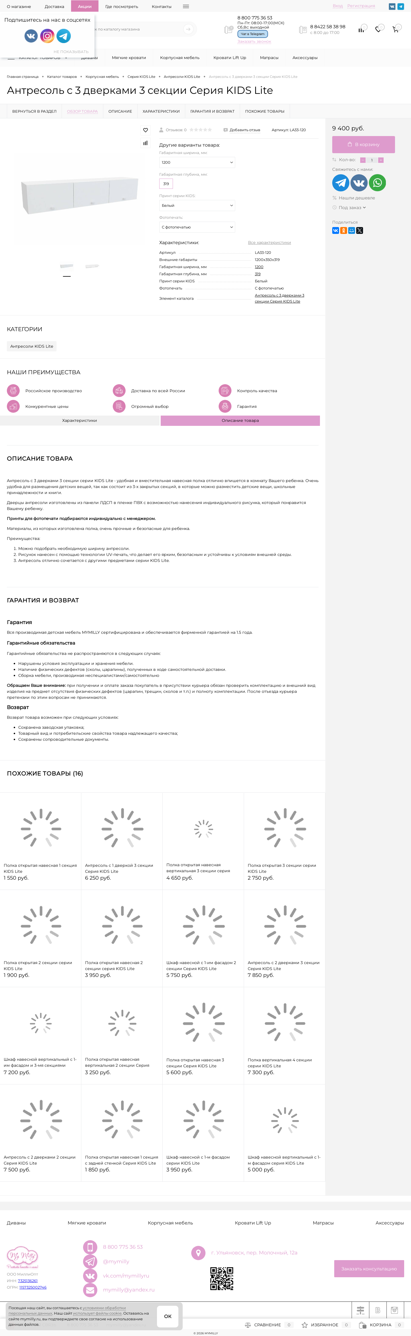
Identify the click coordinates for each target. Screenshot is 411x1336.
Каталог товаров (39, 57)
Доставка (54, 6)
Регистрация (361, 5)
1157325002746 (33, 1287)
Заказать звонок (254, 41)
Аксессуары (305, 57)
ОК (167, 1316)
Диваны (89, 57)
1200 (259, 266)
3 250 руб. (122, 1075)
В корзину (364, 144)
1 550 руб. (40, 880)
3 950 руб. (122, 977)
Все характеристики (269, 242)
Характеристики (79, 420)
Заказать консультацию (369, 1269)
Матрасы (269, 57)
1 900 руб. (40, 977)
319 (166, 183)
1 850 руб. (122, 1172)
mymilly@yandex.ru (129, 1290)
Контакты (162, 6)
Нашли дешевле (353, 198)
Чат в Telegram (253, 34)
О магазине (19, 6)
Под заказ (346, 207)
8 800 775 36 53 (254, 18)
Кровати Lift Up (229, 57)
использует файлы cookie (97, 1313)
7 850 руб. (284, 977)
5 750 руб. (203, 977)
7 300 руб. (284, 1075)
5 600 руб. (203, 1075)
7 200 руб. (40, 1075)
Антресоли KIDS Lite (31, 346)
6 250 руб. (122, 880)
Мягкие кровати (129, 57)
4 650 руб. (203, 880)
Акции (85, 6)
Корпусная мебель (180, 57)
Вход (338, 5)
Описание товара (240, 420)
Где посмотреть (121, 6)
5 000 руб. (284, 1172)
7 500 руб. (40, 1172)
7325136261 (28, 1280)
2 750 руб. (284, 880)
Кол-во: (348, 159)
